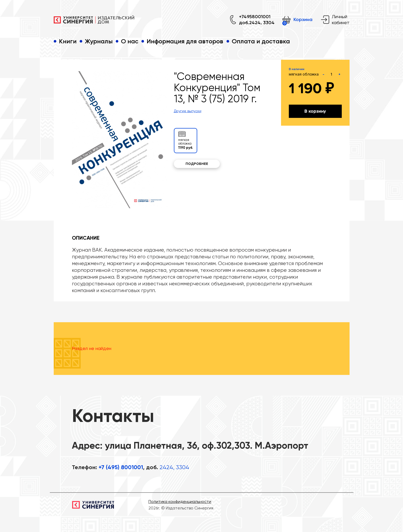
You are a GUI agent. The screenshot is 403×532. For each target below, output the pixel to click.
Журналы (99, 41)
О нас (129, 41)
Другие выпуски (187, 111)
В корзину (315, 111)
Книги (68, 41)
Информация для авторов (185, 41)
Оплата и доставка (261, 41)
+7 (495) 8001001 (121, 467)
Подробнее (197, 164)
